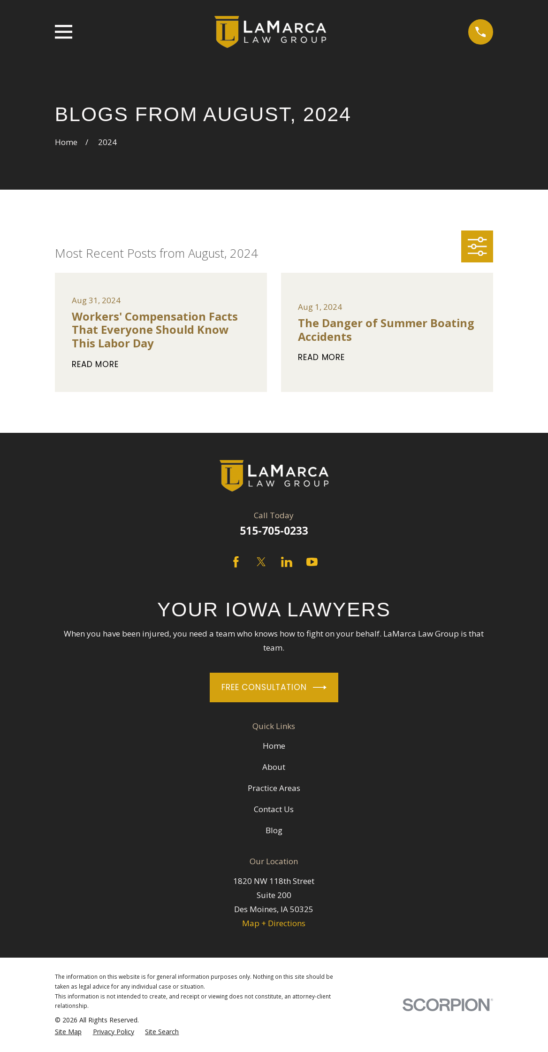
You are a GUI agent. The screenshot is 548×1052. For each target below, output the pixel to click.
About (273, 766)
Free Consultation (274, 687)
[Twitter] (261, 562)
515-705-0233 (274, 530)
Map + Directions (273, 923)
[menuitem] (68, 1032)
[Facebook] (236, 562)
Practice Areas (274, 788)
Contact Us (274, 809)
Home (274, 745)
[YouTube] (312, 562)
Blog (274, 830)
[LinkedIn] (286, 562)
